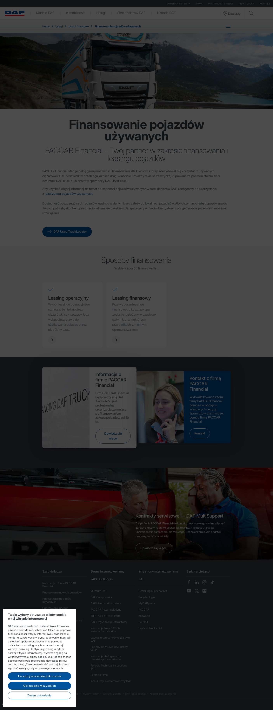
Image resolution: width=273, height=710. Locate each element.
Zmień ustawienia (39, 704)
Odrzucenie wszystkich (39, 694)
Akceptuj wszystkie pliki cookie (39, 684)
